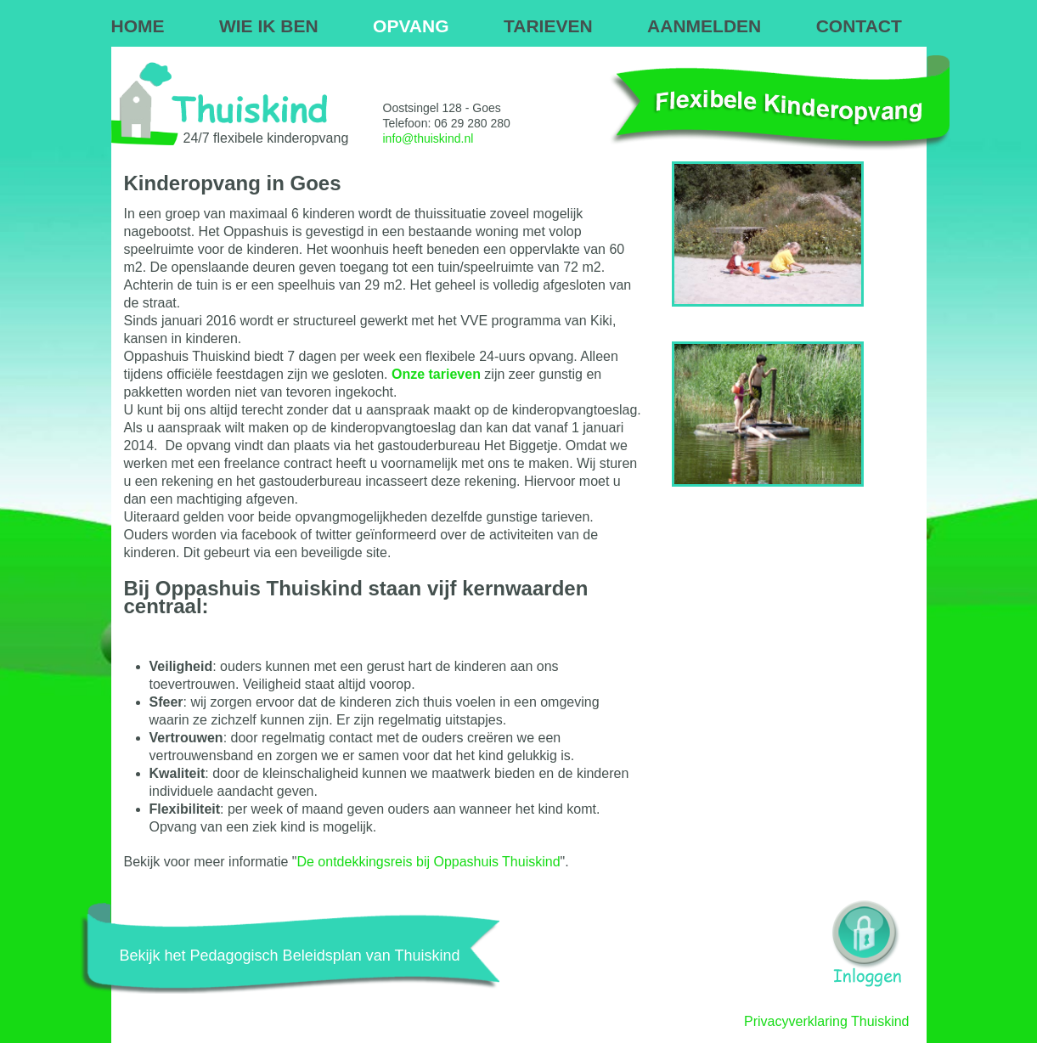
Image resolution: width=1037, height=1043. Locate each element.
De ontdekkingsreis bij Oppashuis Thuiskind (428, 861)
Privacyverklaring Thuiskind (826, 1021)
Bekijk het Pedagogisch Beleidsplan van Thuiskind (290, 955)
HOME (138, 26)
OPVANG (410, 26)
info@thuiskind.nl (428, 138)
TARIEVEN (548, 26)
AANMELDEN (704, 26)
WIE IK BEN (268, 26)
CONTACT (859, 26)
